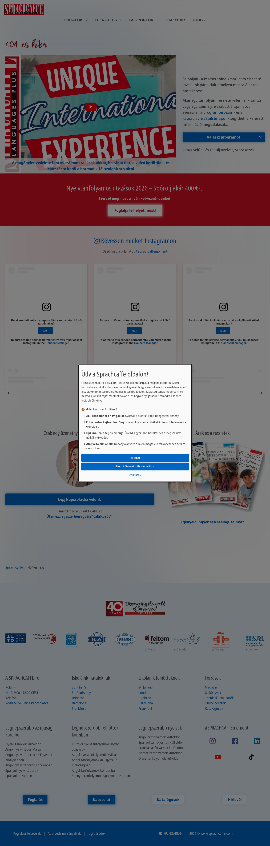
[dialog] (135, 423)
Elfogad (135, 458)
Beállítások (134, 475)
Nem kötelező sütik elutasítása (135, 466)
